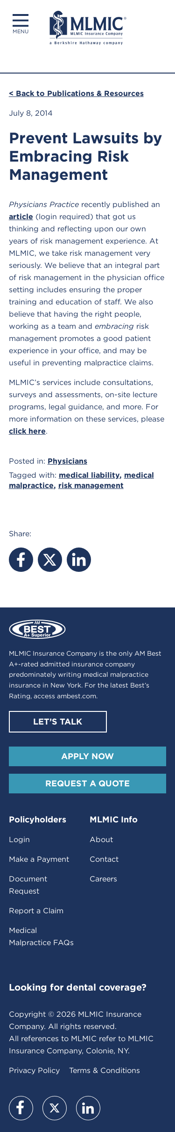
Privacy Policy (34, 1070)
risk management (91, 485)
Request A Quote (87, 783)
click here (27, 431)
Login (19, 839)
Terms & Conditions (104, 1070)
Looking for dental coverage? (78, 987)
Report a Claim (36, 910)
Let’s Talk (57, 721)
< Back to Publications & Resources (76, 93)
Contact (104, 859)
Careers (103, 878)
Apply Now (87, 756)
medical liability (89, 475)
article (21, 216)
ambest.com (76, 696)
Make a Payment (39, 859)
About (101, 839)
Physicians (67, 461)
